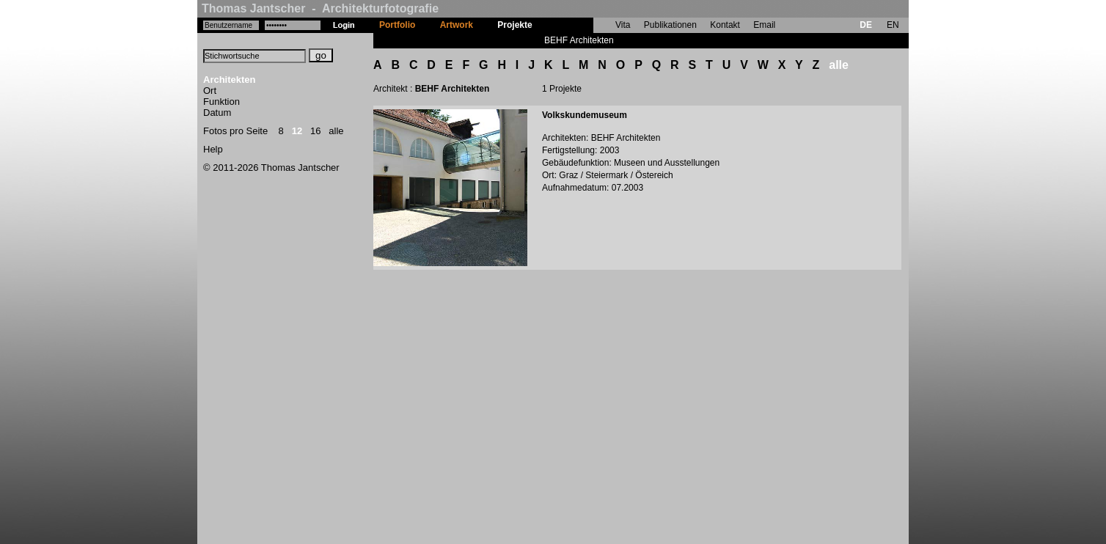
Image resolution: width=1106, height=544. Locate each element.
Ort (209, 90)
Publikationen (670, 25)
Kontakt (725, 25)
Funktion (221, 101)
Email (764, 25)
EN (893, 25)
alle (336, 130)
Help (213, 149)
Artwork (456, 25)
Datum (217, 112)
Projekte (514, 25)
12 (297, 130)
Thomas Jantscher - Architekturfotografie (320, 8)
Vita (622, 25)
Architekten (229, 79)
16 (315, 130)
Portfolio (397, 25)
